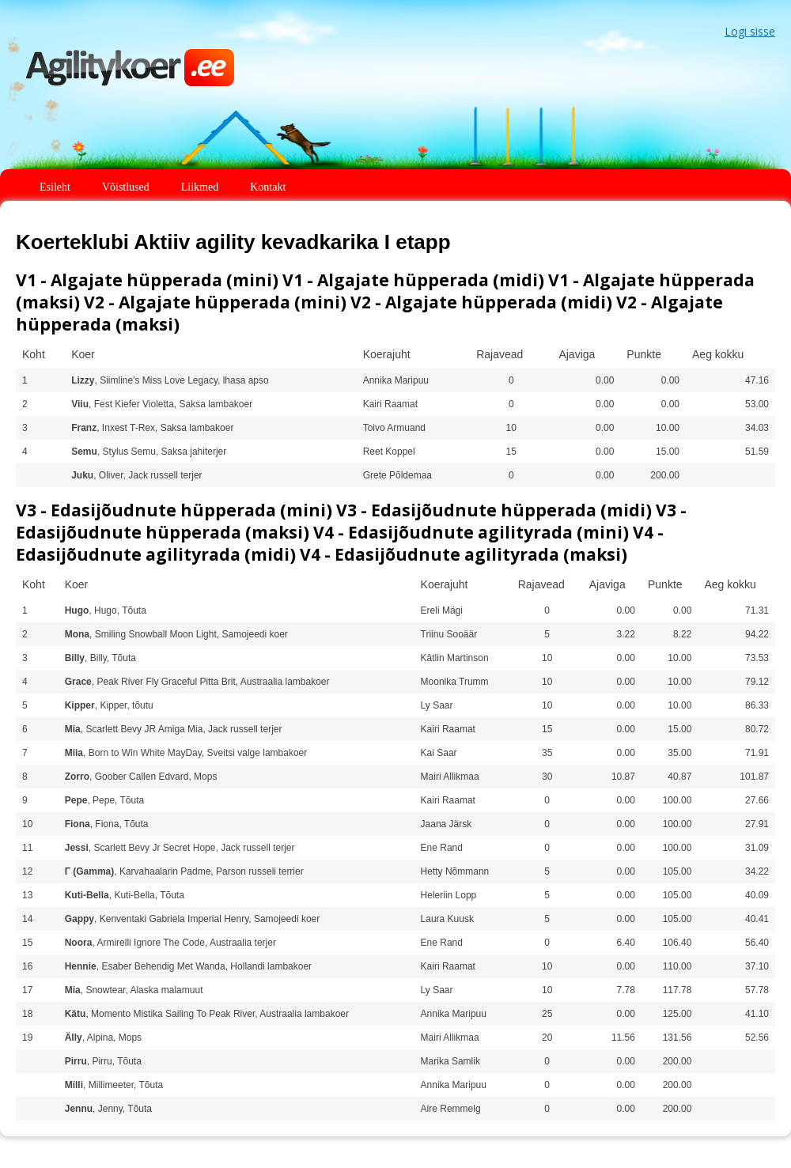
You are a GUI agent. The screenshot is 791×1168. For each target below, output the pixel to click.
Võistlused (125, 187)
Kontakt (268, 187)
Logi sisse (750, 31)
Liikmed (199, 187)
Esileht (55, 187)
